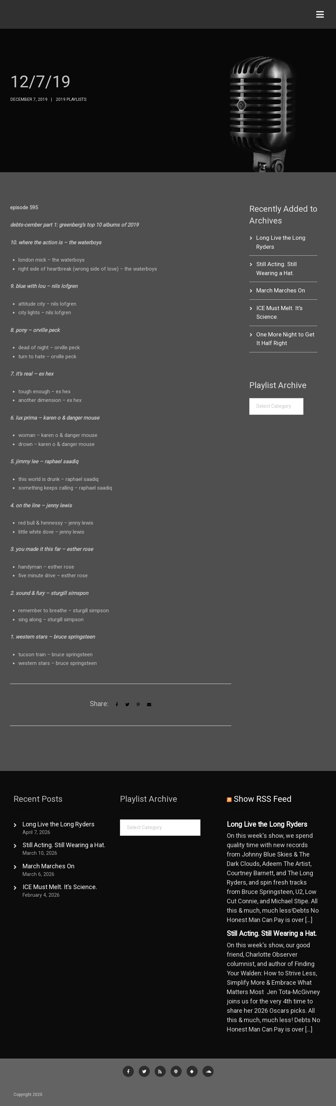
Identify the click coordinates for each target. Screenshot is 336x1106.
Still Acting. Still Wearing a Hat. (64, 845)
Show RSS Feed (263, 799)
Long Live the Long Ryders (59, 824)
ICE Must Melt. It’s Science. (60, 886)
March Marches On (280, 290)
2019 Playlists (71, 99)
